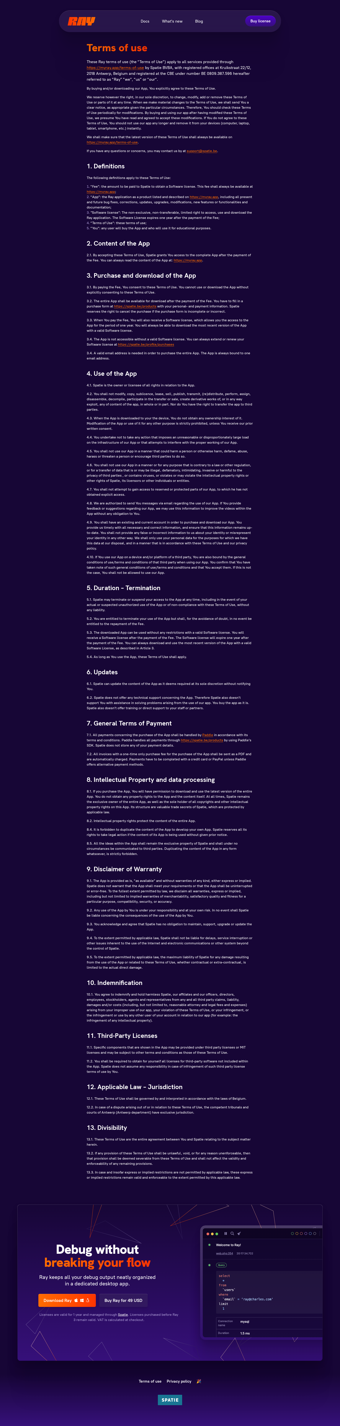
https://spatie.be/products (135, 306)
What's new (172, 21)
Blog (199, 21)
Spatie (123, 1315)
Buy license (260, 21)
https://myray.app (101, 192)
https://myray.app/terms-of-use (115, 67)
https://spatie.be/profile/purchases (146, 344)
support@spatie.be (202, 151)
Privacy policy (179, 1381)
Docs (145, 21)
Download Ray (67, 1300)
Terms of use (150, 1381)
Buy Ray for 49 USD (123, 1300)
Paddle (207, 735)
